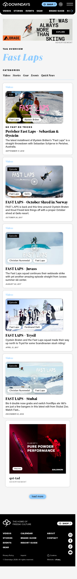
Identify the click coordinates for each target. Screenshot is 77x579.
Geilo (27, 193)
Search (61, 4)
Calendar (27, 533)
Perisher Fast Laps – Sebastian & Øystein (32, 133)
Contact (52, 538)
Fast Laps (14, 119)
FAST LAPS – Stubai (21, 398)
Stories (18, 10)
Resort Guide (29, 542)
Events (30, 10)
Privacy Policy (8, 555)
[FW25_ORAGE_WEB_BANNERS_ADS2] (38, 30)
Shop (51, 4)
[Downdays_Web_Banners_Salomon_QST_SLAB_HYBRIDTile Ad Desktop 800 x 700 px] (37, 449)
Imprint (23, 555)
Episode (13, 169)
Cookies (51, 555)
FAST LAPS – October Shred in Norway (37, 202)
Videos (7, 10)
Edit (11, 94)
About (51, 533)
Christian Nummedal (19, 260)
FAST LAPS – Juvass (21, 268)
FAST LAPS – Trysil (21, 335)
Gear (40, 10)
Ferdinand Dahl (32, 327)
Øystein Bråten (32, 119)
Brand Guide (56, 10)
